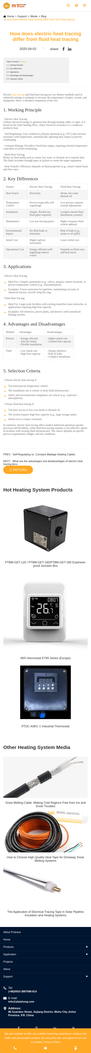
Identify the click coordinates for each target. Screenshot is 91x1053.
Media (34, 16)
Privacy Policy (52, 1042)
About (6, 969)
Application (9, 954)
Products (8, 947)
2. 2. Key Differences (14, 69)
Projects (8, 961)
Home (10, 16)
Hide (23, 62)
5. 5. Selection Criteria (15, 79)
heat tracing (18, 94)
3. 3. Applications (13, 72)
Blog (43, 16)
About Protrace (12, 932)
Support (22, 16)
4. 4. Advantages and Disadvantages (20, 75)
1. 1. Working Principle (15, 65)
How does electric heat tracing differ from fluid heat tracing (41, 19)
